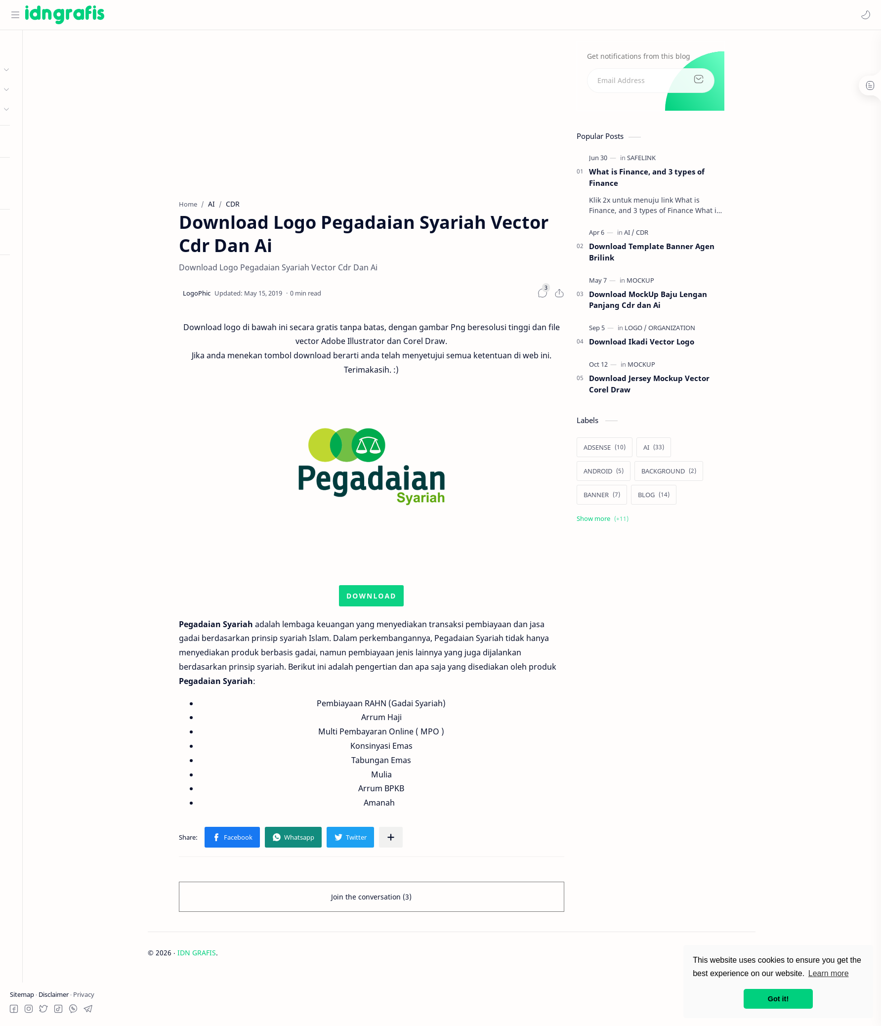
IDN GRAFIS (242, 957)
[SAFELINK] (686, 161)
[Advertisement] (417, 114)
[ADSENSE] (650, 451)
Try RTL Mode (32, 238)
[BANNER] (647, 499)
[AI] (675, 236)
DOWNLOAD (417, 599)
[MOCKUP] (686, 284)
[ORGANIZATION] (717, 331)
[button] (863, 14)
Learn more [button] (828, 973)
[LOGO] (681, 331)
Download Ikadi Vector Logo (687, 345)
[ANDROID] (649, 475)
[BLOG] (699, 499)
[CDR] (687, 236)
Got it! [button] (778, 999)
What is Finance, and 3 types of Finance (692, 181)
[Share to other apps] (436, 841)
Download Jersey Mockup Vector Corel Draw (694, 387)
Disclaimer (54, 994)
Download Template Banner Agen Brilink (697, 255)
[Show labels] (650, 522)
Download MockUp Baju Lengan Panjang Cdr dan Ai (693, 303)
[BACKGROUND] (714, 475)
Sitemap (23, 994)
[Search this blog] (205, 14)
